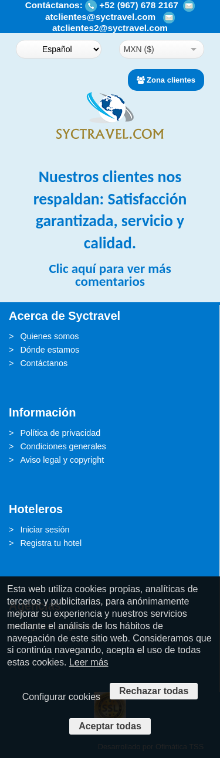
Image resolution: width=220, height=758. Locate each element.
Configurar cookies (61, 697)
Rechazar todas (153, 691)
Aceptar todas (110, 726)
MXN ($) (139, 49)
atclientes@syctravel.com (100, 17)
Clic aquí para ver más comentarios (110, 274)
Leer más (89, 662)
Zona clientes (166, 80)
